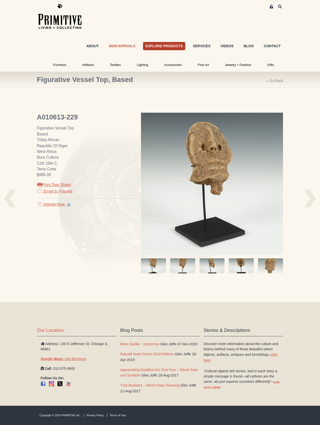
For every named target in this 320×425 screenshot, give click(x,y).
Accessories (173, 65)
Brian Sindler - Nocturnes (139, 344)
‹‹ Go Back (274, 81)
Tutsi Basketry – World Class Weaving (150, 385)
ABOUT (92, 46)
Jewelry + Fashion (238, 65)
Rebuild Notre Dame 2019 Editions (147, 354)
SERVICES (201, 46)
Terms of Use (118, 415)
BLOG (249, 46)
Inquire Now (51, 204)
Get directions (63, 359)
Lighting (142, 65)
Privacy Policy (95, 415)
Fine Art (203, 65)
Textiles (115, 65)
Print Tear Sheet (54, 185)
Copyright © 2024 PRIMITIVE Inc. (60, 415)
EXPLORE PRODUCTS (164, 46)
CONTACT (272, 46)
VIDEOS (227, 46)
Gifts (270, 65)
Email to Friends (54, 191)
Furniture (59, 65)
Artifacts (88, 65)
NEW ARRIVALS (122, 46)
